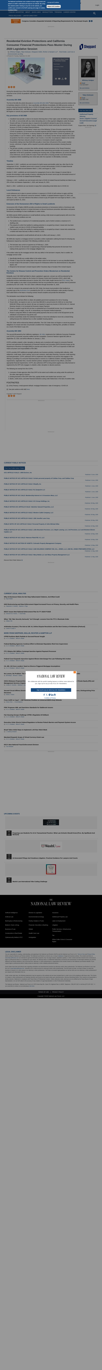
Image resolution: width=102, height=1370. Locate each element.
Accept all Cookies (53, 2)
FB (44, 695)
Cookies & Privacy (50, 698)
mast (49, 695)
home (55, 695)
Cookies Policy (12, 10)
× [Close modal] (74, 672)
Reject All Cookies (54, 6)
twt (47, 695)
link (52, 695)
